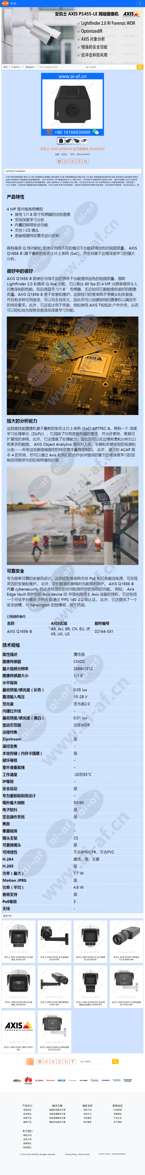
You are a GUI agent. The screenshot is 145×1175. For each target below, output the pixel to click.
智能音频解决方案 (57, 1113)
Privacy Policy (71, 1154)
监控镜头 (27, 1113)
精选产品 (27, 1117)
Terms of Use (84, 1154)
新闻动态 (118, 1105)
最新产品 (27, 1122)
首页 (5, 67)
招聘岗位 (27, 1143)
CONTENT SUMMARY (15, 171)
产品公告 (118, 1117)
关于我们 (27, 1131)
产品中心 (16, 67)
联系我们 (27, 1147)
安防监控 (29, 67)
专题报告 (118, 1113)
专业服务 (87, 1117)
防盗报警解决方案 (57, 1117)
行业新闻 (118, 1109)
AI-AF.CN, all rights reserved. (43, 1154)
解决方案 (57, 1105)
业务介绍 (27, 1139)
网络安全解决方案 (57, 1122)
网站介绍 (27, 1135)
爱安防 (9, 3)
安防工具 (87, 1109)
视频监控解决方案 (57, 1109)
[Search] (110, 67)
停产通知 (118, 1122)
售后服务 (87, 1122)
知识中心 (87, 1113)
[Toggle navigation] (139, 3)
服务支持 (87, 1105)
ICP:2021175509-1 (104, 1154)
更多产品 (7, 915)
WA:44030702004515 (119, 1154)
